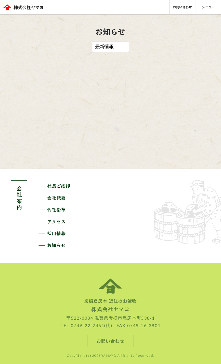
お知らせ (56, 245)
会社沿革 (56, 210)
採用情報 (56, 233)
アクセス (56, 222)
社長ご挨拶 (59, 186)
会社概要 (56, 198)
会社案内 (19, 198)
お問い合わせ (182, 7)
